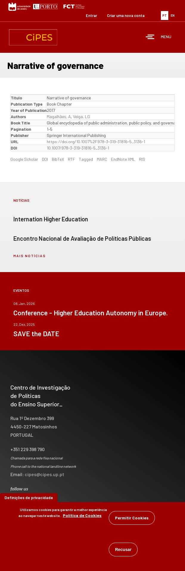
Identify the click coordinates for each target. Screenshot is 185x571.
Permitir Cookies (132, 519)
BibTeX (58, 159)
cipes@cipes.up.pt (44, 474)
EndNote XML (123, 159)
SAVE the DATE (36, 333)
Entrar (91, 15)
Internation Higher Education (50, 219)
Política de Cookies (82, 517)
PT (164, 15)
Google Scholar (24, 159)
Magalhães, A (59, 116)
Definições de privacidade (28, 499)
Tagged (86, 159)
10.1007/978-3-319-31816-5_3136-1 (78, 147)
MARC (102, 159)
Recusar (123, 551)
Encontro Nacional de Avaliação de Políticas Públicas (82, 238)
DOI (45, 159)
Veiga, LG (81, 116)
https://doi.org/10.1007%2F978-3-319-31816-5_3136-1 (96, 141)
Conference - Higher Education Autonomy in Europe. (90, 312)
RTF (71, 159)
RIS (142, 159)
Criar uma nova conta (125, 15)
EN (173, 15)
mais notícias (29, 256)
